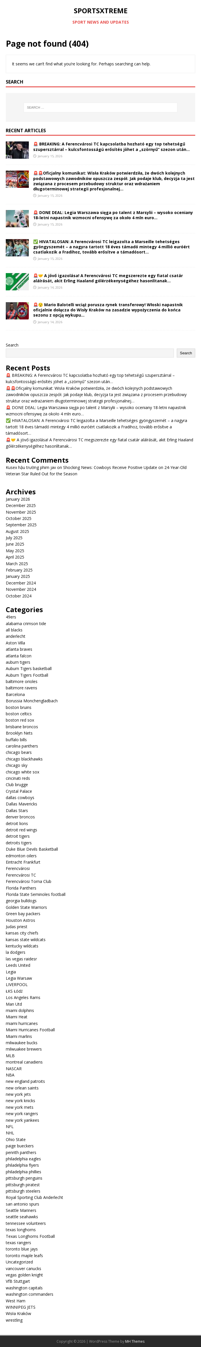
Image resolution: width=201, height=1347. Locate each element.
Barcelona (15, 694)
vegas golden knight (24, 1275)
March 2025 (17, 563)
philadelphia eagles (23, 1158)
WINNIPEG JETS (20, 1307)
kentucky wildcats (22, 946)
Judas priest (16, 926)
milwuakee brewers (24, 1049)
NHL (10, 1133)
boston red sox (20, 720)
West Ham (15, 1301)
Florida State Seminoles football (35, 894)
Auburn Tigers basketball (29, 668)
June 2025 (15, 544)
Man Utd (14, 1004)
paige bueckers (20, 1146)
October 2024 (18, 596)
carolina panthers (22, 746)
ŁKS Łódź (14, 991)
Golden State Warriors (26, 907)
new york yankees (22, 1120)
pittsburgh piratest (23, 1184)
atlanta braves (19, 649)
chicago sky (16, 765)
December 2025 (21, 505)
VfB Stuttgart (18, 1281)
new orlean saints (22, 1088)
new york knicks (20, 1100)
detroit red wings (21, 830)
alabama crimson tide (26, 623)
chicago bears (19, 752)
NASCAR (14, 1068)
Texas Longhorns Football (30, 1236)
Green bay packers (23, 913)
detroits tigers (19, 842)
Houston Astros (20, 920)
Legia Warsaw (19, 978)
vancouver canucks (23, 1268)
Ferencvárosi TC (21, 875)
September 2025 (21, 524)
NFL (10, 1126)
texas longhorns (21, 1229)
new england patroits (25, 1081)
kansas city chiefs (22, 933)
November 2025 (21, 512)
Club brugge (17, 784)
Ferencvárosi (18, 868)
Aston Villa (15, 643)
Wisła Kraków (18, 1313)
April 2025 (15, 557)
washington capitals (24, 1288)
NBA (10, 1075)
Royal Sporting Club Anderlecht (34, 1197)
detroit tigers (18, 836)
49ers (11, 617)
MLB (10, 1055)
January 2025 (18, 576)
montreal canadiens (24, 1062)
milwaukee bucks (21, 1042)
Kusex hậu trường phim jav (31, 467)
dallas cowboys (20, 797)
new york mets (19, 1107)
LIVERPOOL (17, 984)
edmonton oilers (21, 855)
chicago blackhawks (24, 759)
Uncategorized (19, 1262)
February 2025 (19, 570)
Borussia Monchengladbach (32, 700)
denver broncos (20, 817)
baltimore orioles (21, 681)
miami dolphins (20, 1010)
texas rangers (18, 1242)
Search (12, 345)
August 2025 (17, 531)
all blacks (14, 630)
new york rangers (22, 1113)
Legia (11, 972)
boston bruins (18, 707)
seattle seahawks (22, 1216)
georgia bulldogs (21, 900)
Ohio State (16, 1139)
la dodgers (15, 952)
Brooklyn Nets (19, 733)
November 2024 (21, 589)
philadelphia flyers (22, 1165)
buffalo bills (16, 739)
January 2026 (18, 499)
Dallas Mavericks (21, 804)
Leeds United (18, 965)
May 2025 (15, 550)
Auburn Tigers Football (27, 675)
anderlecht (15, 636)
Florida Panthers (21, 888)
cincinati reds (18, 778)
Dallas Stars (17, 810)
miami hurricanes (22, 1023)
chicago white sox (22, 772)
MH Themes (134, 1341)
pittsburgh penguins (24, 1178)
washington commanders (29, 1294)
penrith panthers (21, 1152)
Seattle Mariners (21, 1210)
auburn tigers (18, 662)
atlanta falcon (18, 656)
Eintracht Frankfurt (23, 862)
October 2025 (18, 518)
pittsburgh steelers (23, 1191)
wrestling (14, 1320)
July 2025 (14, 537)
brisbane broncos (22, 726)
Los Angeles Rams (23, 997)
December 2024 (21, 583)
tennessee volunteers (26, 1223)
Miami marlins (19, 1036)
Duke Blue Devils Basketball (32, 849)
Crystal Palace (19, 791)
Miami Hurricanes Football (30, 1029)
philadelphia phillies (23, 1171)
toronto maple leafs (24, 1255)
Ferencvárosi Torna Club (28, 881)
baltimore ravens (21, 687)
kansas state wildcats (26, 939)
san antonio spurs (22, 1204)
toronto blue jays (22, 1249)
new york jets (18, 1094)
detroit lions (17, 823)
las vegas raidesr (21, 959)
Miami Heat (16, 1016)
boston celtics (19, 713)
